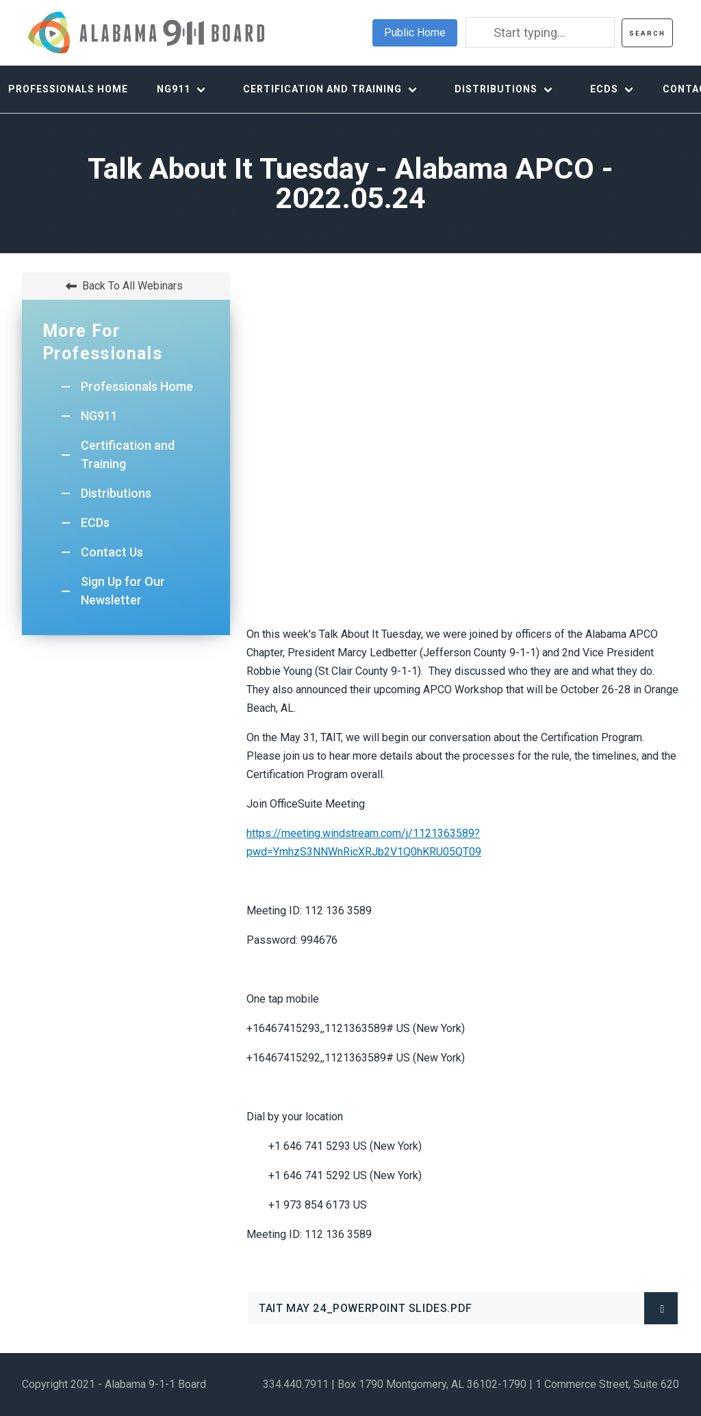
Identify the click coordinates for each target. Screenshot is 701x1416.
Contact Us (112, 552)
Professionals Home (137, 386)
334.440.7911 (296, 1384)
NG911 (173, 88)
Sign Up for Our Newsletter (123, 590)
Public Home (415, 32)
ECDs (604, 88)
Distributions (496, 88)
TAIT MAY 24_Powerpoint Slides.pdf (391, 1313)
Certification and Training (322, 88)
